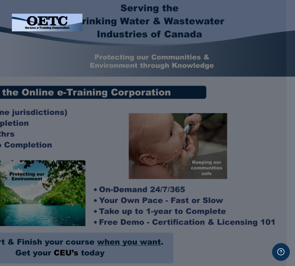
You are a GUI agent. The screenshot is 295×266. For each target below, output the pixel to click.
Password (164, 97)
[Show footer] (281, 252)
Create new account (217, 242)
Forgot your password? (257, 130)
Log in (217, 151)
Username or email (175, 61)
